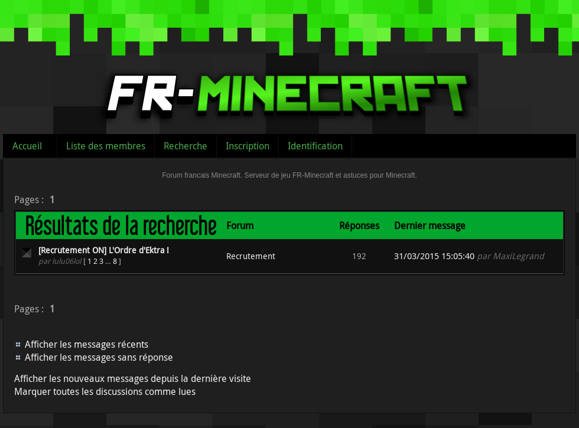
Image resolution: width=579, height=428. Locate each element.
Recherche (185, 145)
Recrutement (250, 256)
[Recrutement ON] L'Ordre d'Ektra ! (103, 250)
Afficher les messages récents (86, 344)
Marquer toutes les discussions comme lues (105, 391)
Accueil (27, 145)
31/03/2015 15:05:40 (434, 256)
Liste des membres (105, 145)
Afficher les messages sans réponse (99, 357)
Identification (315, 145)
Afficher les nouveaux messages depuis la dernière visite (132, 378)
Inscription (247, 145)
